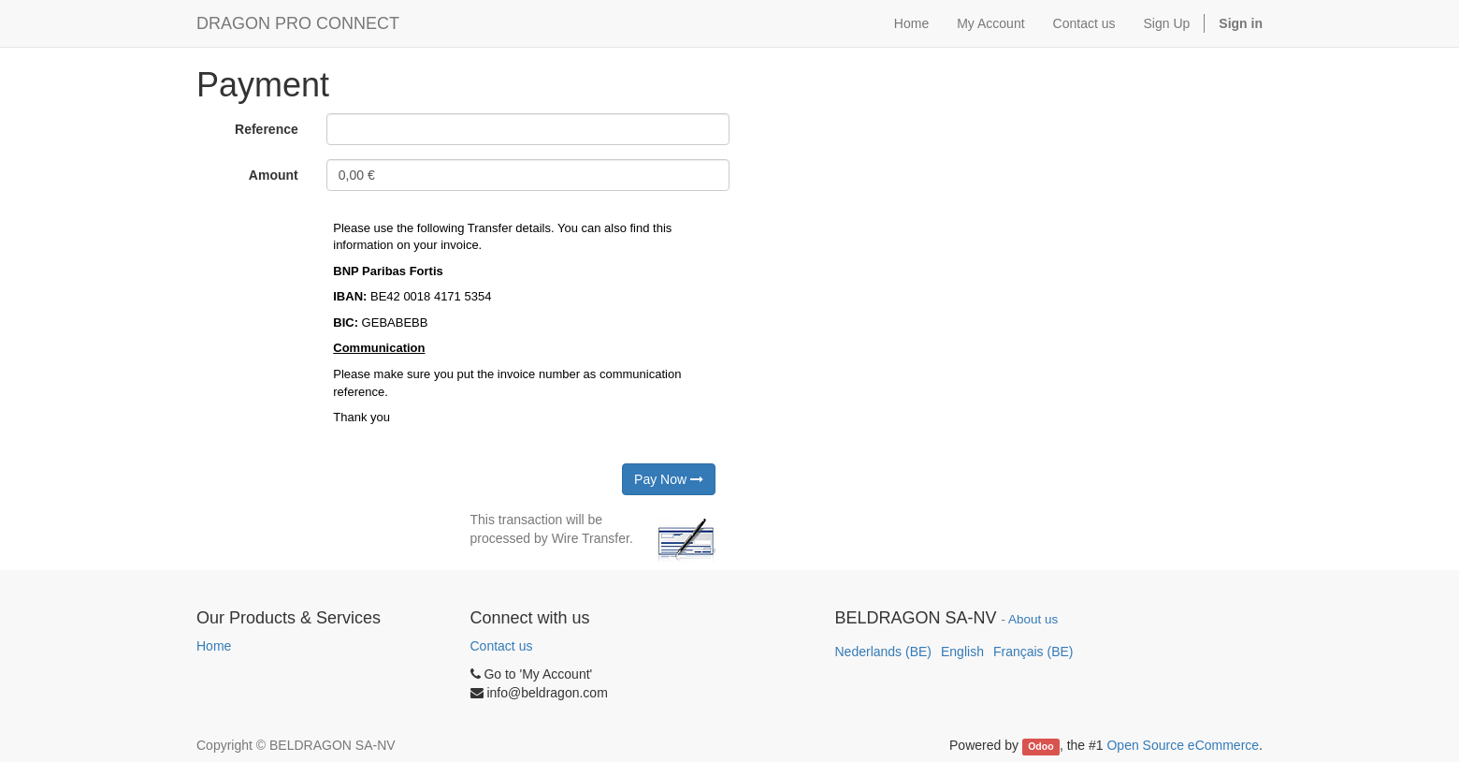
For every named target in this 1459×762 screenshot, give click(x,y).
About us (1033, 619)
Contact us (501, 645)
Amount (273, 175)
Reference (266, 129)
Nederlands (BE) (883, 651)
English (962, 651)
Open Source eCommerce (1182, 745)
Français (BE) (1033, 651)
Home (213, 645)
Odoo (1040, 746)
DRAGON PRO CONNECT (297, 23)
